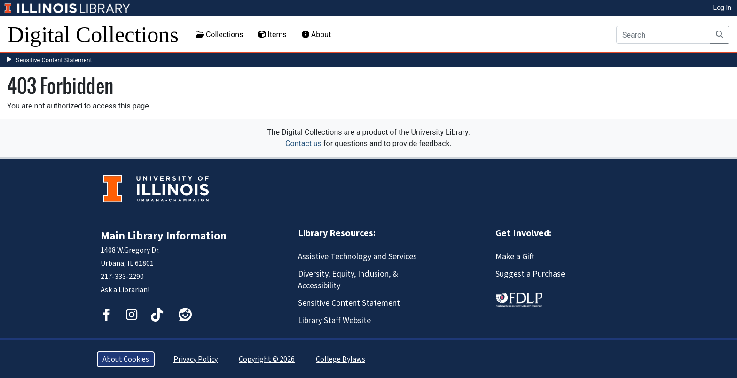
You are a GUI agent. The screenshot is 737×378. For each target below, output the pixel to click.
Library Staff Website (334, 320)
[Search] (663, 35)
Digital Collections (93, 34)
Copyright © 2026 (267, 359)
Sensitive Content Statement (54, 59)
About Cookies (125, 359)
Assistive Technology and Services (357, 256)
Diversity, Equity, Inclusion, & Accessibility (348, 280)
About (316, 34)
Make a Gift (514, 256)
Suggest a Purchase (530, 274)
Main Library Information (164, 236)
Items (272, 34)
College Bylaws (340, 359)
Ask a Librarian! (125, 290)
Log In (722, 7)
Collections (219, 34)
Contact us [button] (303, 143)
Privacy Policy (195, 359)
